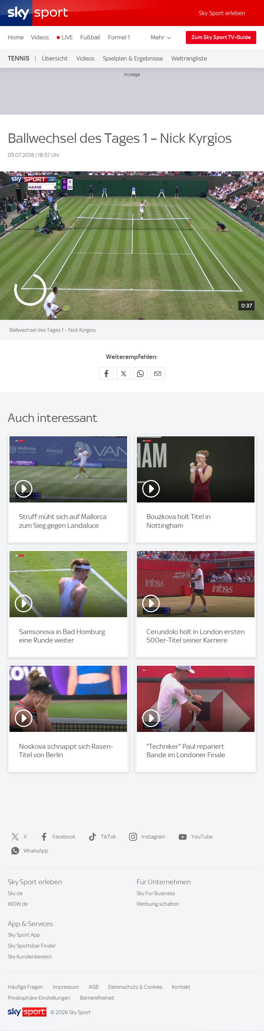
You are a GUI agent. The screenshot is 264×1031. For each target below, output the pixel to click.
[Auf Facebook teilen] (106, 373)
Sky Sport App (24, 935)
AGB (94, 987)
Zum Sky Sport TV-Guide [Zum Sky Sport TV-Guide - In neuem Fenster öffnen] (221, 37)
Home (16, 37)
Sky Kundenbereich (30, 957)
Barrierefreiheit (97, 998)
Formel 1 (119, 37)
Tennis (18, 58)
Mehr (161, 37)
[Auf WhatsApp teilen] (140, 373)
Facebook (56, 836)
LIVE (67, 37)
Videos (40, 37)
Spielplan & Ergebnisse (133, 58)
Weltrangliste (189, 58)
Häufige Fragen (25, 987)
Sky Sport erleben (222, 13)
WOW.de (18, 904)
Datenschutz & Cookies (135, 987)
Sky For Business (156, 893)
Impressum (66, 987)
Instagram (145, 836)
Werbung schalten (158, 904)
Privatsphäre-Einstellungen (39, 998)
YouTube (194, 836)
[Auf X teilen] (124, 373)
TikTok (101, 836)
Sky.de (15, 893)
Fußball (90, 37)
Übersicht (55, 58)
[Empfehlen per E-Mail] (158, 373)
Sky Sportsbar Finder (32, 946)
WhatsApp (28, 851)
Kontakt (181, 987)
